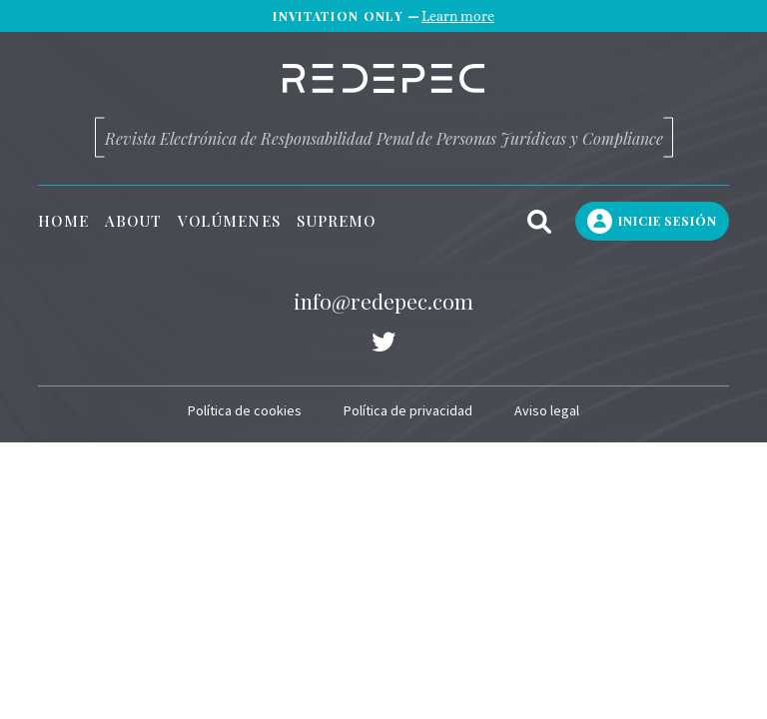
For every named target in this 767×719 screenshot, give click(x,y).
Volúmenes (229, 221)
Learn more (457, 16)
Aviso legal (546, 410)
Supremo (337, 221)
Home (63, 221)
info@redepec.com (383, 301)
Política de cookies (245, 410)
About (133, 221)
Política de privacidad (408, 410)
